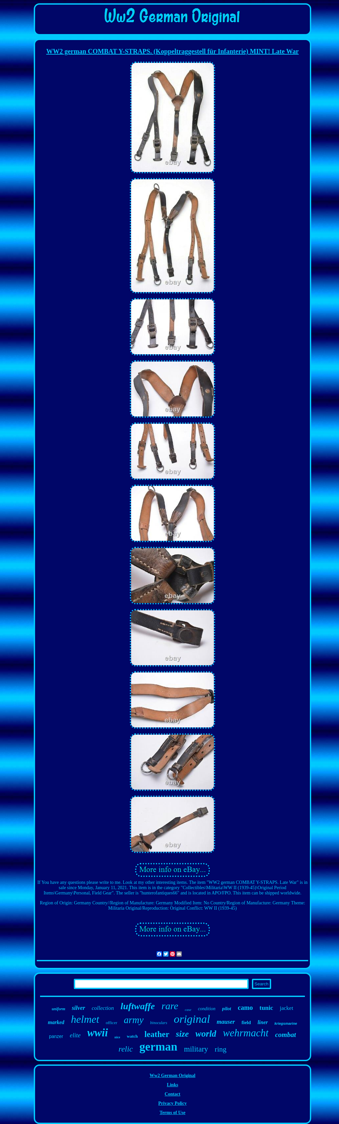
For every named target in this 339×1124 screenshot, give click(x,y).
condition (207, 1008)
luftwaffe (138, 1006)
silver (78, 1008)
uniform (58, 1009)
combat (285, 1035)
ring (220, 1049)
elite (75, 1035)
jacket (286, 1008)
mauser (226, 1021)
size (182, 1034)
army (134, 1020)
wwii (97, 1033)
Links (172, 1084)
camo (245, 1007)
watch (132, 1036)
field (246, 1022)
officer (111, 1022)
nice (117, 1037)
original (192, 1019)
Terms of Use (172, 1112)
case (188, 1010)
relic (126, 1049)
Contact (172, 1094)
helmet (85, 1019)
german (158, 1046)
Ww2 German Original (172, 1075)
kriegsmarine (285, 1023)
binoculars (158, 1022)
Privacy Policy (172, 1103)
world (205, 1034)
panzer (56, 1036)
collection (103, 1008)
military (196, 1049)
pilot (226, 1008)
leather (156, 1034)
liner (263, 1022)
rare (170, 1005)
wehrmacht (245, 1033)
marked (56, 1022)
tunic (266, 1007)
